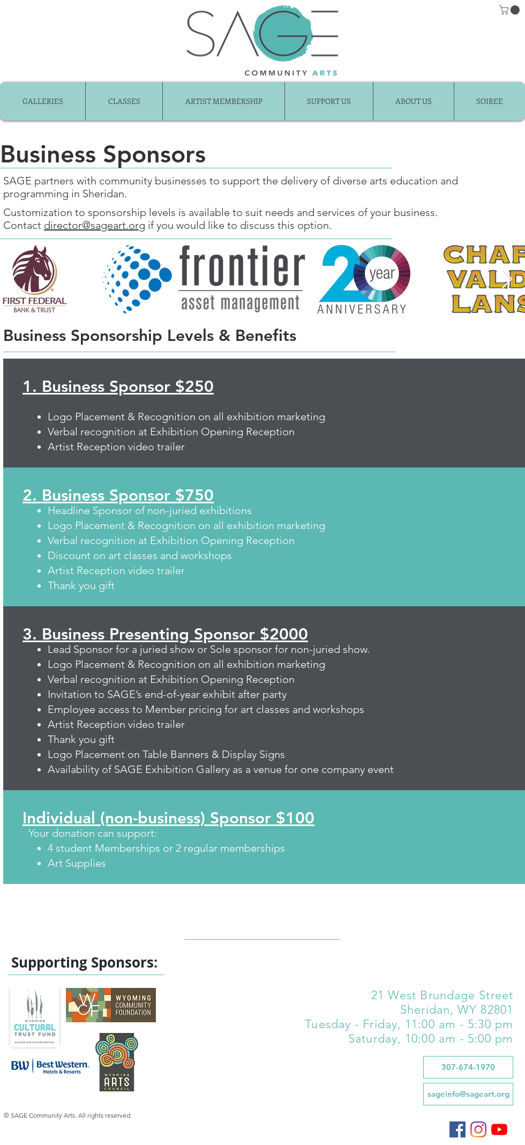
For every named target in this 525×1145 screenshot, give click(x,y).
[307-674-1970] (468, 1067)
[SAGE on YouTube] (499, 1129)
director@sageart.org (94, 225)
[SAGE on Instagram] (478, 1129)
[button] (510, 9)
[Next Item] (507, 279)
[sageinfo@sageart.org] (468, 1094)
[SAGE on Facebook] (457, 1129)
